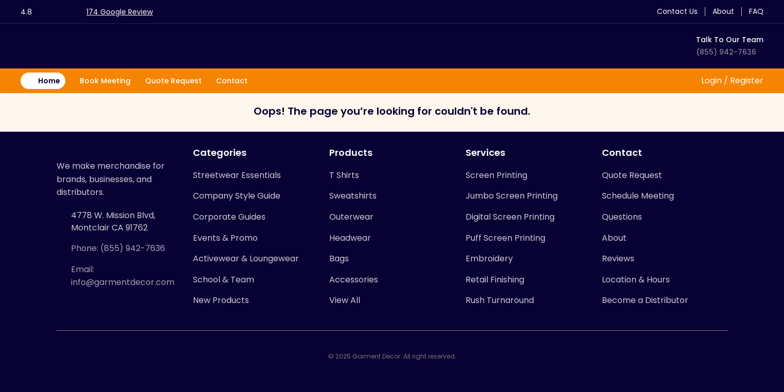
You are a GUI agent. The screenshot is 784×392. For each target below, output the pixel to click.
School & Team (223, 280)
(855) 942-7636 (726, 52)
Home (49, 81)
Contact (231, 81)
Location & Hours (636, 280)
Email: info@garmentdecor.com (122, 276)
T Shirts (344, 175)
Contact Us (677, 11)
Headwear (350, 238)
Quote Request (173, 81)
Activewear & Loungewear (246, 258)
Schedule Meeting (638, 196)
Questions (622, 217)
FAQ (756, 11)
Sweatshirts (353, 196)
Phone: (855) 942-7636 (118, 248)
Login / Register (731, 80)
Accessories (353, 280)
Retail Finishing (495, 280)
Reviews (618, 258)
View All (344, 300)
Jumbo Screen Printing (512, 196)
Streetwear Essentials (237, 175)
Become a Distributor (645, 300)
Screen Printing (496, 175)
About (723, 11)
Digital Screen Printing (510, 217)
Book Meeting (105, 81)
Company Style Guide (236, 196)
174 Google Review (119, 12)
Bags (339, 258)
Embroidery (489, 258)
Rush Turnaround (500, 300)
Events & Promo (225, 238)
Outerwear (351, 217)
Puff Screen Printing (505, 238)
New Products (221, 300)
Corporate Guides (229, 217)
